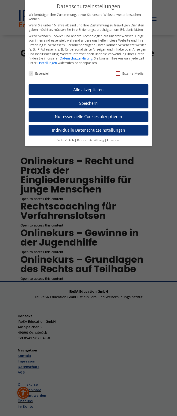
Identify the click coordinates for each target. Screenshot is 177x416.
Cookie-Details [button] (65, 140)
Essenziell (39, 73)
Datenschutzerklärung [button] (90, 140)
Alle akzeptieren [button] (88, 89)
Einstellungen (47, 63)
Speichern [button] (88, 103)
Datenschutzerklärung (76, 58)
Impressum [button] (114, 140)
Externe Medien (130, 73)
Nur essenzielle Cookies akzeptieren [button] (88, 116)
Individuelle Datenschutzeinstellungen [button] (88, 130)
